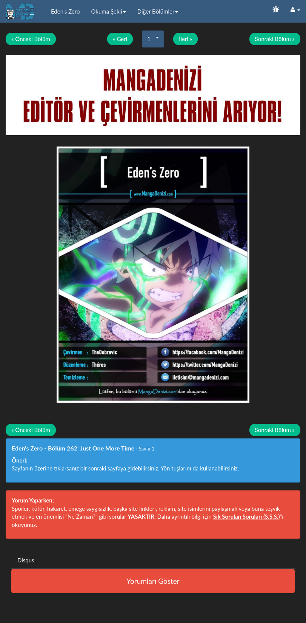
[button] (295, 9)
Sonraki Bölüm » (275, 38)
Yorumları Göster (152, 581)
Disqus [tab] (25, 560)
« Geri (120, 38)
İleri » (185, 38)
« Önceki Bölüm (30, 38)
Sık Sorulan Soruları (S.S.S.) (246, 516)
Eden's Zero (65, 11)
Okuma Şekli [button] (108, 11)
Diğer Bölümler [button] (157, 11)
